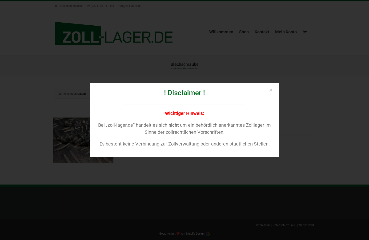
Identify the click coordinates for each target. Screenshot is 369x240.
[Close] (270, 90)
